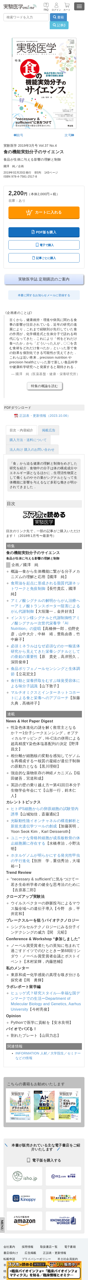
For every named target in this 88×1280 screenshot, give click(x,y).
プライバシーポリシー (36, 1259)
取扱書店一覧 (48, 1246)
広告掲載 (30, 1253)
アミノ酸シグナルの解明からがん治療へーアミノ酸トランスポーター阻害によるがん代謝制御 (45, 606)
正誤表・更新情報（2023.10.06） (44, 415)
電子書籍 (70, 1246)
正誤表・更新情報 (54, 1253)
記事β (59, 25)
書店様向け (11, 1253)
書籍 (58, 17)
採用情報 (28, 1246)
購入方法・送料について (28, 440)
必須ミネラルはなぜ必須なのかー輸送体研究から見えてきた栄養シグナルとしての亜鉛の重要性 (45, 651)
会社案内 (9, 1246)
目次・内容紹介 (21, 430)
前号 (18, 135)
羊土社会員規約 (67, 1259)
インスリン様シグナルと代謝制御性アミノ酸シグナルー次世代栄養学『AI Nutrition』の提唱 (45, 623)
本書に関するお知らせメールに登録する (44, 295)
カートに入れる (44, 212)
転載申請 (9, 1259)
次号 (70, 135)
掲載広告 (49, 430)
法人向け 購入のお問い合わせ (32, 449)
